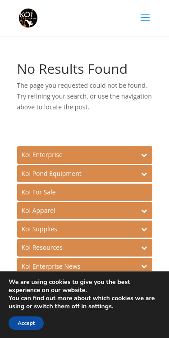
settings (100, 306)
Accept (26, 323)
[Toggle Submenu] (84, 154)
